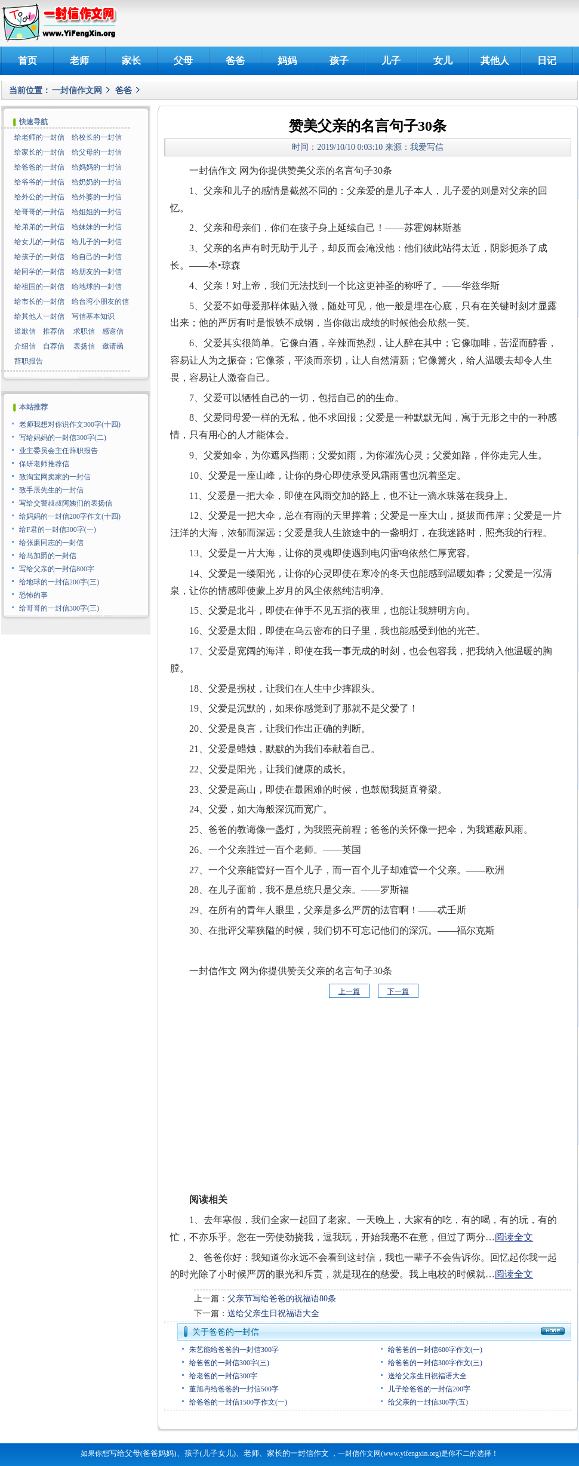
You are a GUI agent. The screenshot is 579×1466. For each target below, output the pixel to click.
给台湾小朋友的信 (100, 301)
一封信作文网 (77, 90)
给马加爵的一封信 (47, 556)
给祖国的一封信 (39, 286)
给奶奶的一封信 (97, 182)
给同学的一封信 (39, 271)
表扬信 (84, 346)
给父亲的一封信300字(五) (428, 1402)
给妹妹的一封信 (97, 227)
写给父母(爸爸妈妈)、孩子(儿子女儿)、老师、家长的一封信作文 (219, 1453)
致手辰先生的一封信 (51, 490)
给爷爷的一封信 (39, 182)
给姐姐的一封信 (97, 212)
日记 (546, 61)
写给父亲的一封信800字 (56, 569)
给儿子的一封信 (97, 242)
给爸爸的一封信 (39, 167)
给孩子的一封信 (39, 256)
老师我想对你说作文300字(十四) (70, 424)
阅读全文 (514, 1237)
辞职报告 (28, 361)
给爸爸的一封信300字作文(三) (435, 1363)
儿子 (391, 61)
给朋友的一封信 (97, 271)
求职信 (84, 331)
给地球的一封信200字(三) (59, 582)
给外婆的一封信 (97, 197)
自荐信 (53, 346)
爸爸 (235, 61)
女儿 (442, 61)
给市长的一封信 (39, 301)
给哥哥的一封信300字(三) (59, 608)
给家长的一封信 (39, 152)
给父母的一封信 (97, 152)
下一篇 (398, 991)
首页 (27, 61)
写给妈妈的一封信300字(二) (62, 437)
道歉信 (25, 331)
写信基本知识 (93, 316)
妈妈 (287, 61)
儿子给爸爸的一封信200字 (429, 1389)
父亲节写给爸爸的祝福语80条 (281, 1298)
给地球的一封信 (97, 286)
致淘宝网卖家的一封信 (55, 477)
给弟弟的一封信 (39, 227)
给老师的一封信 (39, 137)
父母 (183, 61)
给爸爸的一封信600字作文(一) (435, 1349)
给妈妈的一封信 (97, 167)
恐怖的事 (33, 595)
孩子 (339, 61)
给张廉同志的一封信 (51, 542)
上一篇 (349, 991)
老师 (79, 61)
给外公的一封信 (39, 197)
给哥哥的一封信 (39, 212)
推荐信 (53, 331)
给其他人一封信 (39, 316)
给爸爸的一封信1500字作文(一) (238, 1402)
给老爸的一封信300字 (223, 1376)
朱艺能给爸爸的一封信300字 (234, 1349)
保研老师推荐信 (44, 464)
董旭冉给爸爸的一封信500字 (234, 1389)
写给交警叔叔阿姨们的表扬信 (65, 503)
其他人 (495, 61)
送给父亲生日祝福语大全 (273, 1313)
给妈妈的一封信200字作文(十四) (70, 516)
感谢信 (113, 331)
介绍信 (25, 346)
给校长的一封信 (97, 137)
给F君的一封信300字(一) (57, 529)
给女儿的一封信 (39, 242)
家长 (131, 61)
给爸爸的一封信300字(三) (229, 1363)
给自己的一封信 (97, 256)
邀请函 (113, 346)
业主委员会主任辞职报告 (58, 450)
